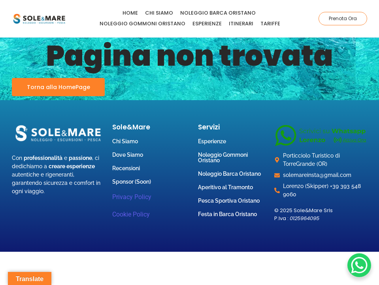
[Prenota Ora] (343, 18)
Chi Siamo (159, 13)
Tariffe (270, 23)
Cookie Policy (131, 214)
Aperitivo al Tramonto (225, 187)
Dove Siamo (127, 155)
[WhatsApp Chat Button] (359, 265)
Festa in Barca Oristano (227, 214)
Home (130, 13)
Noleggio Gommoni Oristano (142, 23)
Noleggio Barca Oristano (218, 13)
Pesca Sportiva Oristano (229, 201)
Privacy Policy (131, 197)
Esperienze (207, 23)
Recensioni (126, 168)
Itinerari (241, 23)
